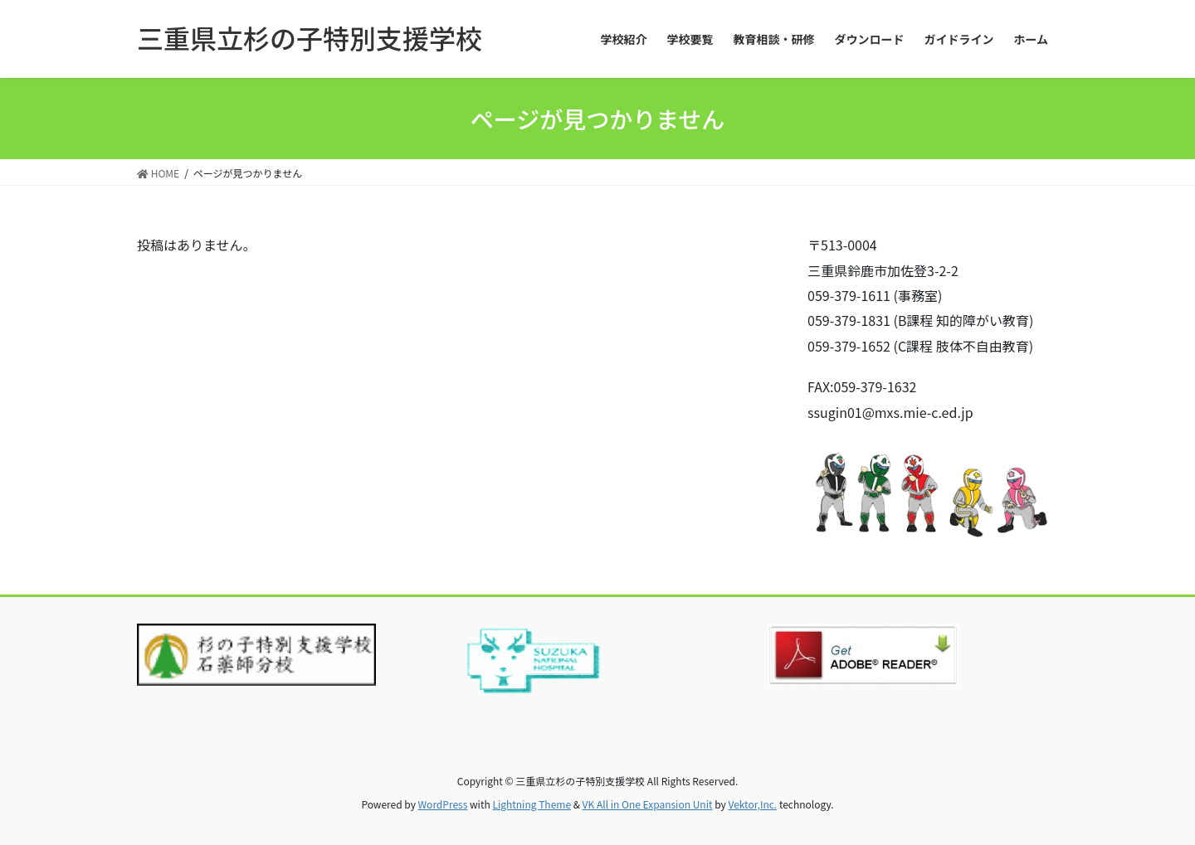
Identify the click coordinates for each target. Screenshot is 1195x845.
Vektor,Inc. (752, 804)
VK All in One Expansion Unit (648, 804)
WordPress (443, 804)
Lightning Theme (531, 804)
